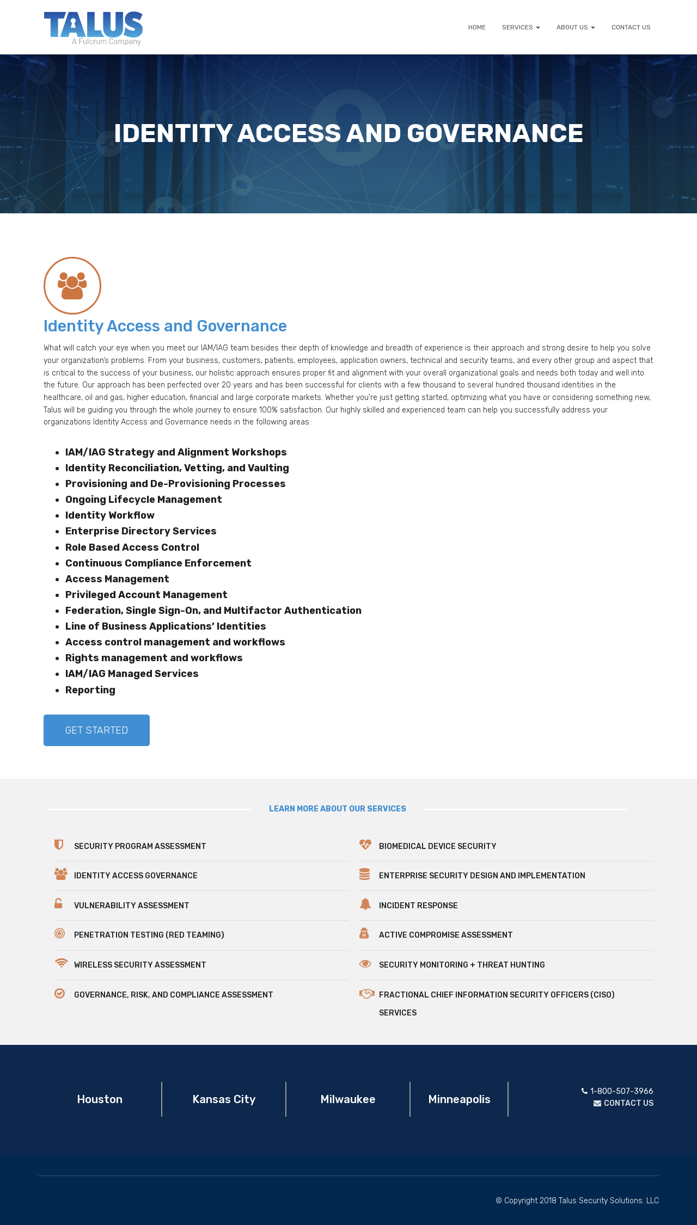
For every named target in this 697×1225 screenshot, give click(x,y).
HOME (477, 27)
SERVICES (521, 27)
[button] (97, 730)
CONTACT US (631, 27)
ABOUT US (576, 27)
